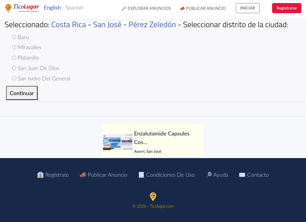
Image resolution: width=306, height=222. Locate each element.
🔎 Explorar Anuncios (146, 8)
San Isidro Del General (41, 78)
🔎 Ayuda (216, 174)
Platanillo (25, 57)
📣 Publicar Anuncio (203, 8)
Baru (20, 37)
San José (107, 24)
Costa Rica (68, 24)
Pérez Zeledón (152, 24)
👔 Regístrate (53, 174)
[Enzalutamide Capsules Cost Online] (118, 142)
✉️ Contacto (254, 174)
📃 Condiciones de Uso (166, 174)
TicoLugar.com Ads (28, 8)
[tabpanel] (153, 142)
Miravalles (26, 47)
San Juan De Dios (35, 68)
